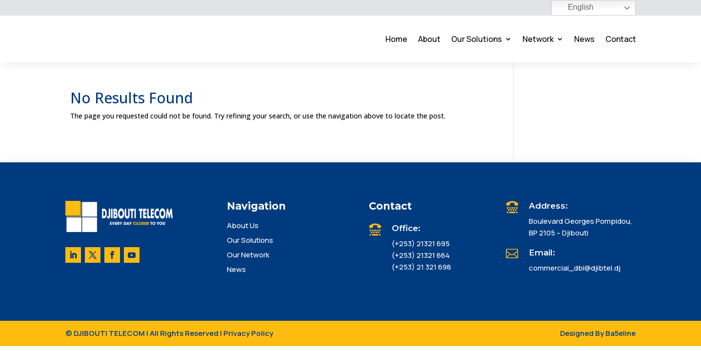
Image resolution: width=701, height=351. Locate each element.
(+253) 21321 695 (421, 243)
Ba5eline (620, 333)
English (574, 8)
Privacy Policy (248, 333)
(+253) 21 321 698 (421, 267)
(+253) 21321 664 (421, 255)
